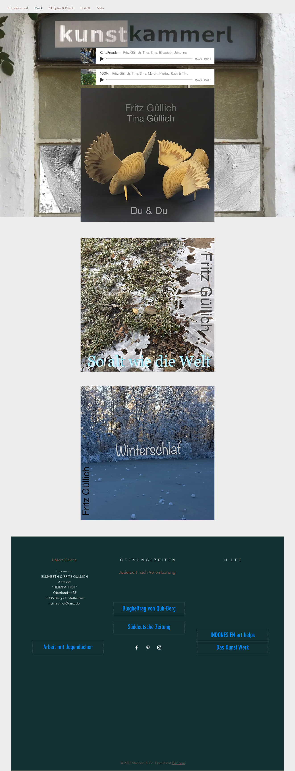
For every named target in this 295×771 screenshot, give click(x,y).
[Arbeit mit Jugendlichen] (67, 647)
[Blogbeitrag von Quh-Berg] (149, 608)
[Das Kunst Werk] (232, 647)
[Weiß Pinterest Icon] (148, 647)
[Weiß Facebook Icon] (136, 647)
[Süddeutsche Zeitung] (149, 627)
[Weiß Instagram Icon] (159, 647)
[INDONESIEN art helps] (232, 635)
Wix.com (178, 763)
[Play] (102, 59)
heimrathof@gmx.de (64, 603)
